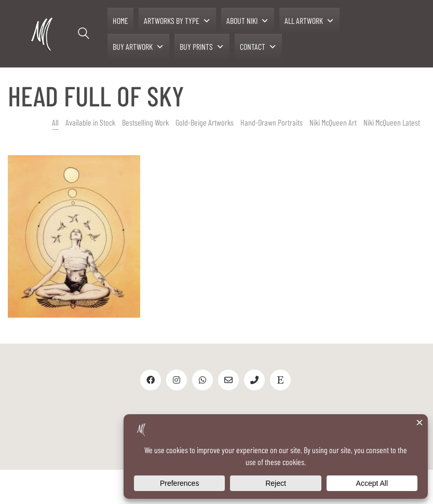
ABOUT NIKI (247, 21)
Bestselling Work (145, 122)
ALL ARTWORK (309, 21)
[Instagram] (176, 380)
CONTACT (258, 47)
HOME (120, 20)
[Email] (228, 380)
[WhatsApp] (202, 380)
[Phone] (254, 380)
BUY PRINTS (202, 47)
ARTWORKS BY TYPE (177, 21)
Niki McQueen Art (333, 122)
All (55, 122)
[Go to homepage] (42, 34)
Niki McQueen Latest (391, 122)
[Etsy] (280, 380)
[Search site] (83, 34)
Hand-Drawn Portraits (271, 122)
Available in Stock (90, 122)
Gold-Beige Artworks (204, 122)
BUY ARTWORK (138, 47)
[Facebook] (150, 380)
